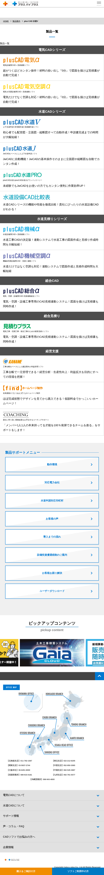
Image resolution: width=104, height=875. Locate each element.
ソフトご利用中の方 (78, 871)
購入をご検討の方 (26, 871)
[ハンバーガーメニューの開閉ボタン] (99, 4)
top (99, 677)
